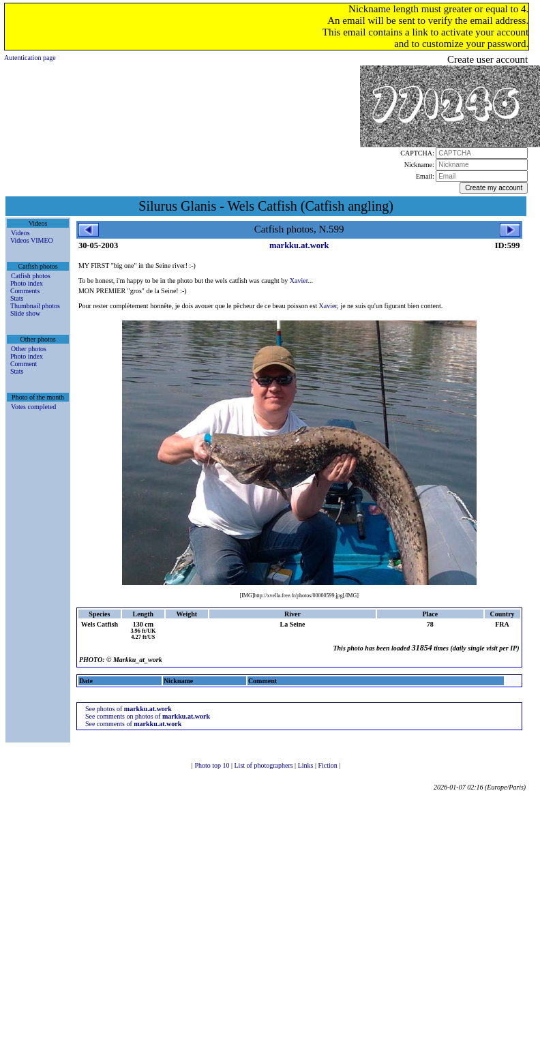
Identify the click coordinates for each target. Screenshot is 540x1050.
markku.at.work (299, 245)
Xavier (299, 280)
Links (306, 765)
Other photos (28, 348)
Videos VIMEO (31, 240)
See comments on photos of (147, 716)
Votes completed (33, 406)
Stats (16, 298)
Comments (25, 291)
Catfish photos (30, 276)
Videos (20, 233)
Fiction (328, 765)
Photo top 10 (212, 765)
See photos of (128, 708)
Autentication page (30, 57)
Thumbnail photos (35, 306)
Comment (23, 364)
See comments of (133, 724)
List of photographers (265, 765)
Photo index (26, 283)
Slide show (25, 313)
